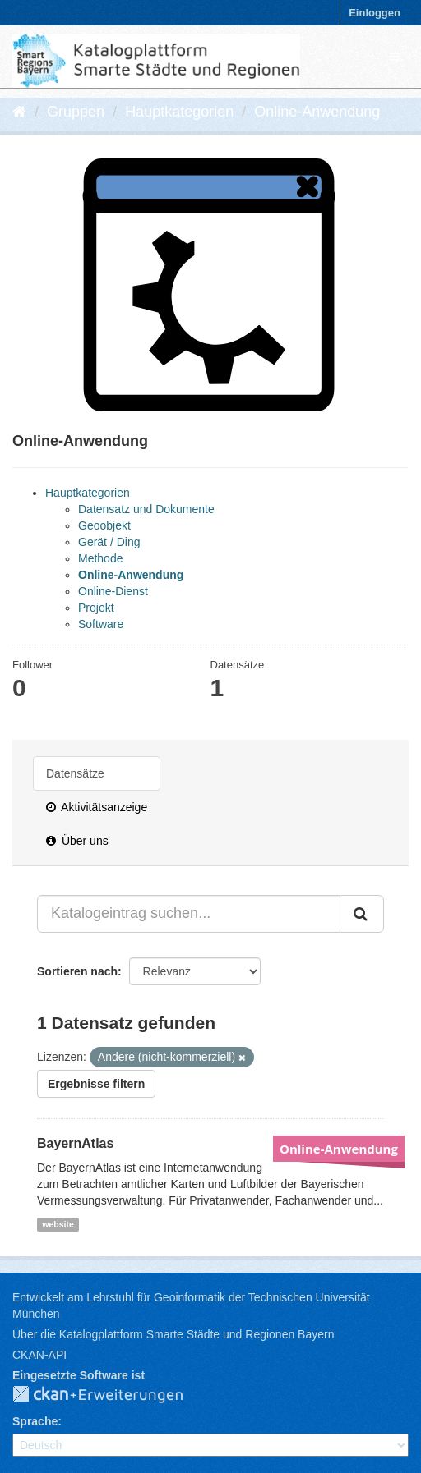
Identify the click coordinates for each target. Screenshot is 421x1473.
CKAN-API (39, 1354)
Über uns (77, 840)
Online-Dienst (113, 591)
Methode (100, 558)
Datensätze (75, 773)
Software (100, 624)
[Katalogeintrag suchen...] (188, 914)
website (58, 1224)
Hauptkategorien (179, 111)
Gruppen (75, 111)
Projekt (96, 607)
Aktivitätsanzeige (96, 807)
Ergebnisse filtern (96, 1083)
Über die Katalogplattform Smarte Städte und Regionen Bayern (173, 1334)
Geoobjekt (104, 525)
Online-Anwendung (317, 111)
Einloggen (374, 13)
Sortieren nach (77, 971)
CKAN (111, 1395)
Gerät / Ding (109, 541)
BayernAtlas (75, 1143)
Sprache (35, 1421)
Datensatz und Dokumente (146, 509)
